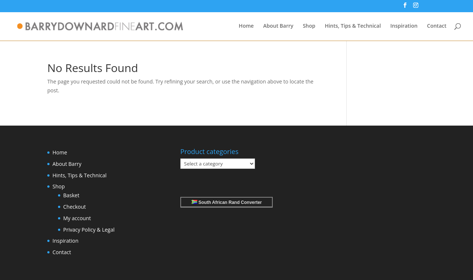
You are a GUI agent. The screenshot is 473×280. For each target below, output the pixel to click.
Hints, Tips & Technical (353, 26)
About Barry (278, 26)
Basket (71, 195)
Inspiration (404, 26)
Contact (436, 26)
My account (77, 218)
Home (246, 26)
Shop (309, 26)
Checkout (74, 206)
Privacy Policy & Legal (89, 229)
